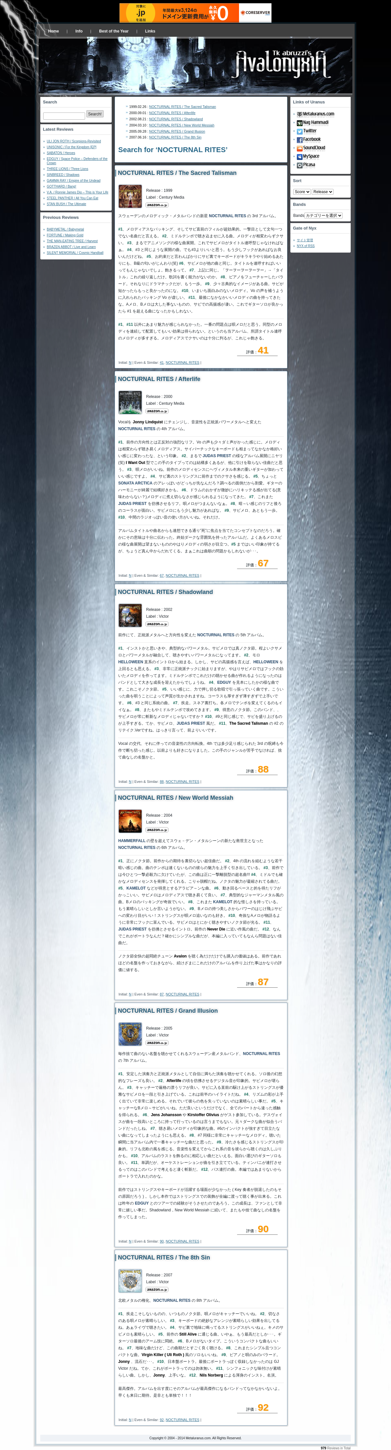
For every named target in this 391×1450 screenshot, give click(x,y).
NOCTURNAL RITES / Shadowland (176, 119)
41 (162, 362)
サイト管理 (305, 240)
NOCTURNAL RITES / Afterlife (172, 113)
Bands (298, 215)
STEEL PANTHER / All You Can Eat (72, 198)
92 (162, 1420)
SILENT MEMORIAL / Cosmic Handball (75, 253)
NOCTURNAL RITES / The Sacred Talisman (182, 107)
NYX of (306, 246)
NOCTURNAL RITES (182, 362)
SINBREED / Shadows (63, 175)
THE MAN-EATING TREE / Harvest (72, 241)
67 (162, 575)
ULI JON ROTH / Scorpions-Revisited (74, 141)
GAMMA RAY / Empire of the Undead (73, 180)
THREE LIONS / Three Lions (67, 169)
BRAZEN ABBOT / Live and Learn (71, 247)
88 (162, 782)
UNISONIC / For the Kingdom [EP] (71, 147)
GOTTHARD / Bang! (61, 186)
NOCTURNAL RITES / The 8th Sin (175, 137)
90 (162, 1241)
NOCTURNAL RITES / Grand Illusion (177, 131)
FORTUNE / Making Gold (65, 235)
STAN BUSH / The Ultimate (66, 204)
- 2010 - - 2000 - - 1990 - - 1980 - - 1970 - (323, 192)
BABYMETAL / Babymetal (65, 229)
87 (162, 994)
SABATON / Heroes (61, 153)
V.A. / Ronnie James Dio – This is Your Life (77, 192)
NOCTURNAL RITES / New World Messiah (181, 125)
